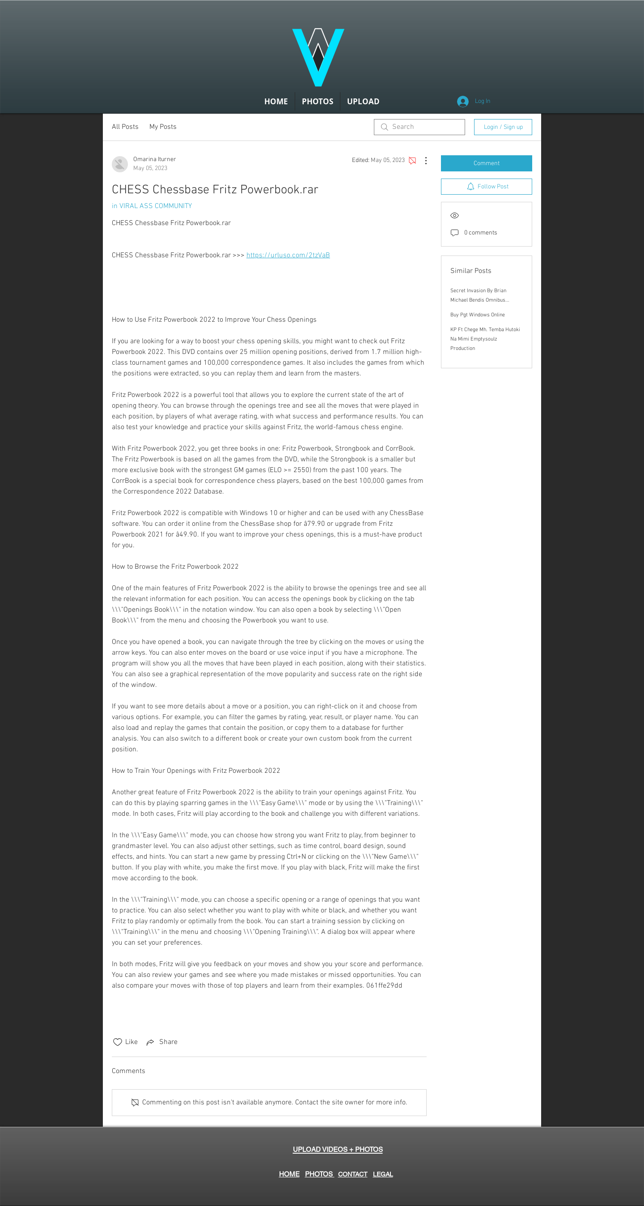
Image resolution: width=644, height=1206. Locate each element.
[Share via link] (161, 1042)
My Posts (163, 127)
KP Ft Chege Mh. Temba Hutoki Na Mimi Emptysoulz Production (485, 339)
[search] (419, 127)
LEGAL (383, 1174)
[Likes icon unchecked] (117, 1042)
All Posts (125, 127)
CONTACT (353, 1174)
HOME (289, 1174)
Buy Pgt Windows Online (477, 315)
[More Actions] (421, 160)
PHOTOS (320, 1174)
